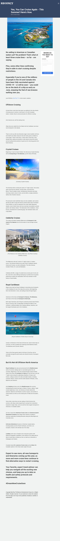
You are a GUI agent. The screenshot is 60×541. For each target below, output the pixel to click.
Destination (44, 58)
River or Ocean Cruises (15, 14)
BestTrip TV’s (16, 98)
